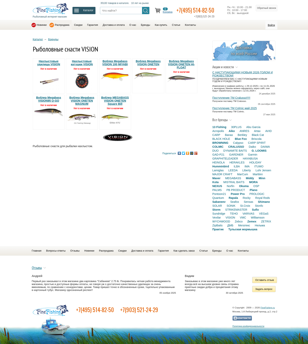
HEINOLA (218, 162)
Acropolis (218, 131)
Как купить (161, 24)
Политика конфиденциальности (248, 326)
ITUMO (258, 166)
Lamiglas (218, 170)
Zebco (239, 221)
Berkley (242, 134)
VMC (243, 217)
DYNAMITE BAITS (235, 150)
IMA (247, 166)
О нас (132, 24)
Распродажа (62, 24)
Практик (218, 229)
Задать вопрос (264, 289)
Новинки (42, 24)
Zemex (251, 221)
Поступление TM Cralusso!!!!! (231, 97)
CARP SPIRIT (257, 142)
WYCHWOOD (221, 221)
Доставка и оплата (114, 24)
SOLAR (217, 205)
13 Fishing (219, 127)
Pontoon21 (219, 194)
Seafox (234, 201)
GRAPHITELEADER (225, 158)
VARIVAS (248, 213)
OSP (256, 186)
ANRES (244, 131)
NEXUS (217, 186)
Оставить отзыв (264, 280)
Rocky (246, 197)
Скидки (78, 24)
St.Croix (245, 205)
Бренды (145, 24)
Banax (229, 134)
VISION (230, 217)
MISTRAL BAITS (233, 182)
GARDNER (236, 154)
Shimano (264, 201)
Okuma (244, 186)
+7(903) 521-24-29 (139, 310)
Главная (36, 250)
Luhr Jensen (263, 170)
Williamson (258, 217)
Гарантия (92, 24)
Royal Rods (262, 197)
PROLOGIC (256, 194)
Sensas (248, 201)
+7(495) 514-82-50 (195, 10)
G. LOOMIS (259, 150)
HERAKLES (237, 162)
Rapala (233, 197)
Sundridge (218, 213)
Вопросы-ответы (56, 250)
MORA (253, 182)
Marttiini (258, 174)
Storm (216, 209)
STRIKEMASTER (236, 209)
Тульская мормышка (242, 229)
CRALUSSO (236, 146)
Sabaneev (219, 201)
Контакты (190, 24)
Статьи (176, 24)
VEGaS (264, 213)
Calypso (238, 142)
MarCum (242, 174)
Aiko (232, 131)
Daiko (252, 146)
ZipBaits (217, 225)
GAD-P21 (218, 154)
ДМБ (230, 225)
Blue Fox (241, 138)
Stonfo (259, 205)
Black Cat (258, 134)
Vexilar (216, 217)
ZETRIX (266, 221)
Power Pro (238, 194)
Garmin (252, 154)
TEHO (234, 213)
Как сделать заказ (184, 250)
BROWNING (220, 142)
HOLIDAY (255, 162)
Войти (271, 25)
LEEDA (233, 170)
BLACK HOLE (221, 138)
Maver (216, 178)
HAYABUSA (250, 158)
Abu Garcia (253, 127)
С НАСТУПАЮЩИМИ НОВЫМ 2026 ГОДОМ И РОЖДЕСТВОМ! (242, 74)
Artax (257, 131)
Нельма (260, 225)
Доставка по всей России (244, 51)
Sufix (255, 209)
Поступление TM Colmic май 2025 (234, 108)
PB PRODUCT (235, 190)
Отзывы (75, 250)
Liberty (246, 170)
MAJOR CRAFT (222, 174)
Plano (253, 190)
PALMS (217, 190)
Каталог (38, 39)
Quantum (218, 197)
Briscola (256, 138)
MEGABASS (233, 178)
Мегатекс (244, 225)
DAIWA (265, 146)
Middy (250, 178)
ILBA (237, 166)
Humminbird (220, 166)
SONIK (231, 205)
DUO (215, 150)
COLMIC (218, 146)
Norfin (230, 186)
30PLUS (236, 127)
